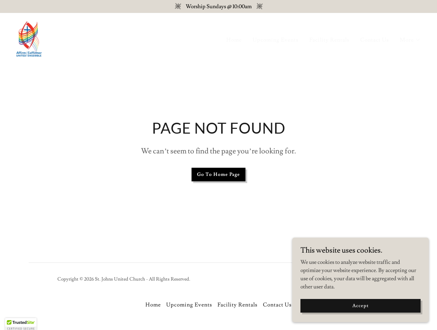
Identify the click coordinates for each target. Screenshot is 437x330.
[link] (29, 37)
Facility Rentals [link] (329, 39)
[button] (410, 40)
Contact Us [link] (374, 39)
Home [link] (234, 39)
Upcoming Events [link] (275, 39)
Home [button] (153, 304)
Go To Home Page (218, 174)
